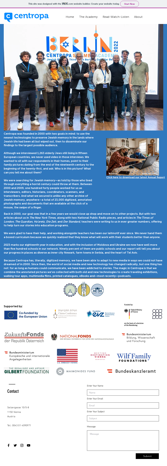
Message (91, 427)
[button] (88, 17)
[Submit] (147, 456)
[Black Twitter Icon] (15, 445)
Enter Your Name (95, 386)
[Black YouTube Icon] (29, 445)
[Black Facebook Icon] (9, 445)
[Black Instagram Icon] (22, 445)
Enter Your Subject (95, 412)
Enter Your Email (95, 399)
